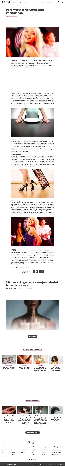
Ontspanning (14, 452)
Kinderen (4, 452)
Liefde (30, 2)
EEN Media (14, 464)
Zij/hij (33, 450)
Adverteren (47, 464)
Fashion (24, 2)
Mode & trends (24, 449)
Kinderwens (4, 449)
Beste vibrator (54, 449)
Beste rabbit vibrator (56, 450)
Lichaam (13, 454)
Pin (40, 271)
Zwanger (4, 450)
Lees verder (32, 337)
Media (43, 454)
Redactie (38, 464)
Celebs (43, 452)
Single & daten (35, 449)
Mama (14, 2)
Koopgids (41, 2)
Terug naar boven (31, 434)
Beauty (19, 2)
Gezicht (12, 450)
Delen (32, 271)
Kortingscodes (49, 2)
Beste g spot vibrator (56, 452)
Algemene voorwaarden (54, 464)
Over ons (42, 464)
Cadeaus (23, 452)
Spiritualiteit (44, 450)
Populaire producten (57, 447)
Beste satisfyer (54, 454)
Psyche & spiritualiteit (11, 16)
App (44, 271)
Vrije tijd (44, 449)
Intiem (33, 454)
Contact (61, 464)
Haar (12, 449)
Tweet (36, 271)
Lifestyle (35, 2)
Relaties (33, 452)
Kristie (30, 288)
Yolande (30, 16)
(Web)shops (24, 450)
